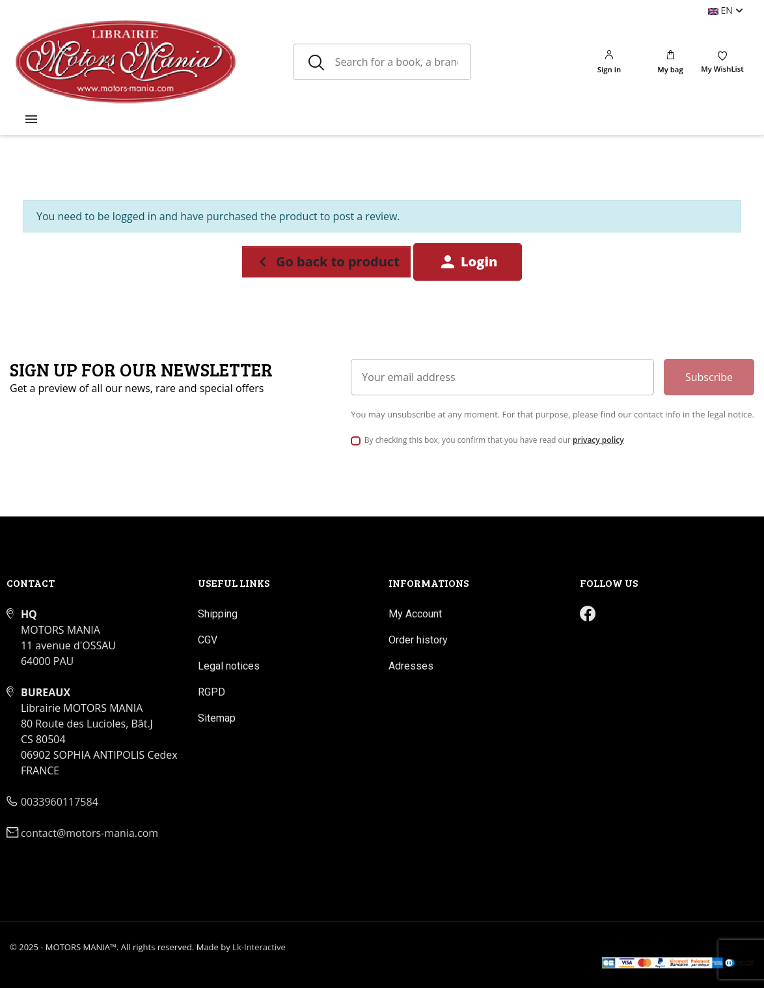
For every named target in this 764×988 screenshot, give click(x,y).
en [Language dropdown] (721, 10)
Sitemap (217, 718)
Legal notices (229, 666)
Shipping (218, 614)
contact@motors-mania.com (89, 833)
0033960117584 (59, 802)
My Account (415, 614)
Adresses (411, 666)
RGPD (211, 692)
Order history (418, 640)
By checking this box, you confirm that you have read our (494, 439)
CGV (207, 640)
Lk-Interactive (259, 947)
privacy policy (598, 439)
